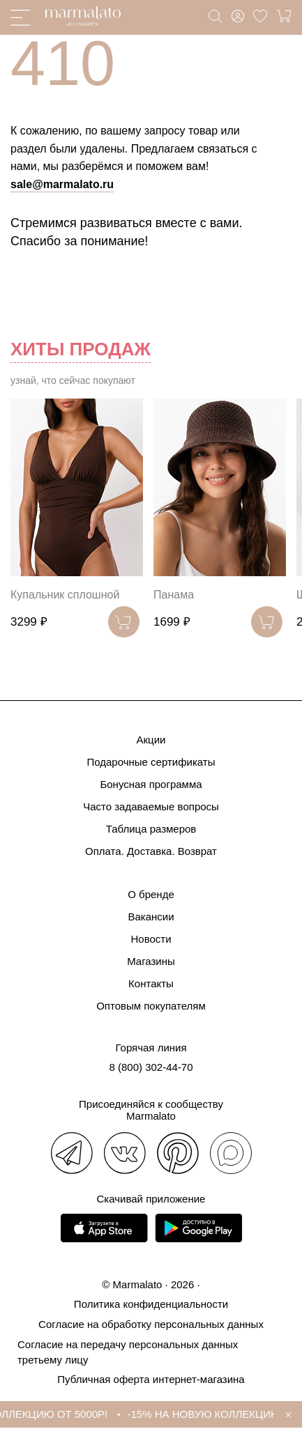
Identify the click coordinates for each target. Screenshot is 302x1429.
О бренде (151, 894)
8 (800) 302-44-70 (150, 1067)
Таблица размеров (151, 829)
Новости (150, 939)
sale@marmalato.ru (62, 184)
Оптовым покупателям (151, 1006)
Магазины (151, 961)
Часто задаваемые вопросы (151, 806)
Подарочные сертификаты (150, 762)
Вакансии (151, 916)
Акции (151, 740)
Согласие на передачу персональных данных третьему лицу (127, 1352)
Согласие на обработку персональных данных (151, 1324)
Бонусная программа (151, 784)
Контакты (151, 983)
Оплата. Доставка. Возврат (151, 851)
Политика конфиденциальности (151, 1304)
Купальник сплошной (64, 595)
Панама (173, 595)
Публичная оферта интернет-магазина (150, 1379)
